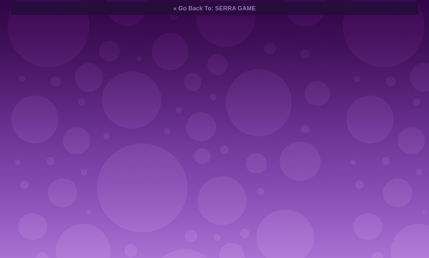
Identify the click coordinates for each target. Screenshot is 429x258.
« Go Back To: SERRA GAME (214, 8)
